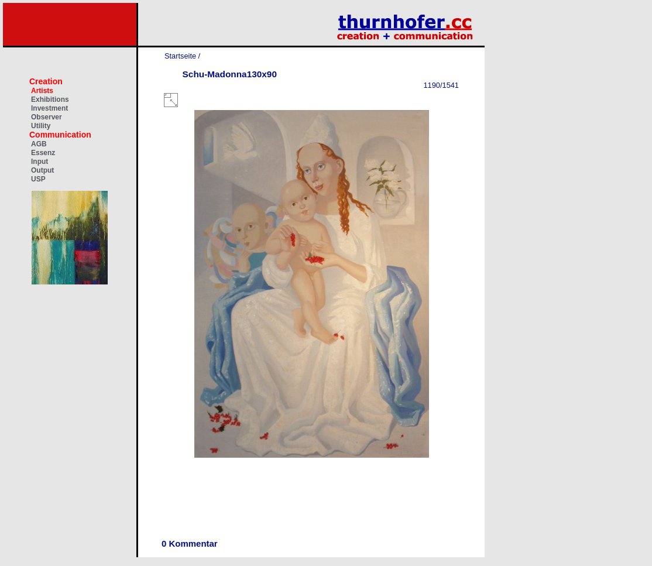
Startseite (180, 56)
